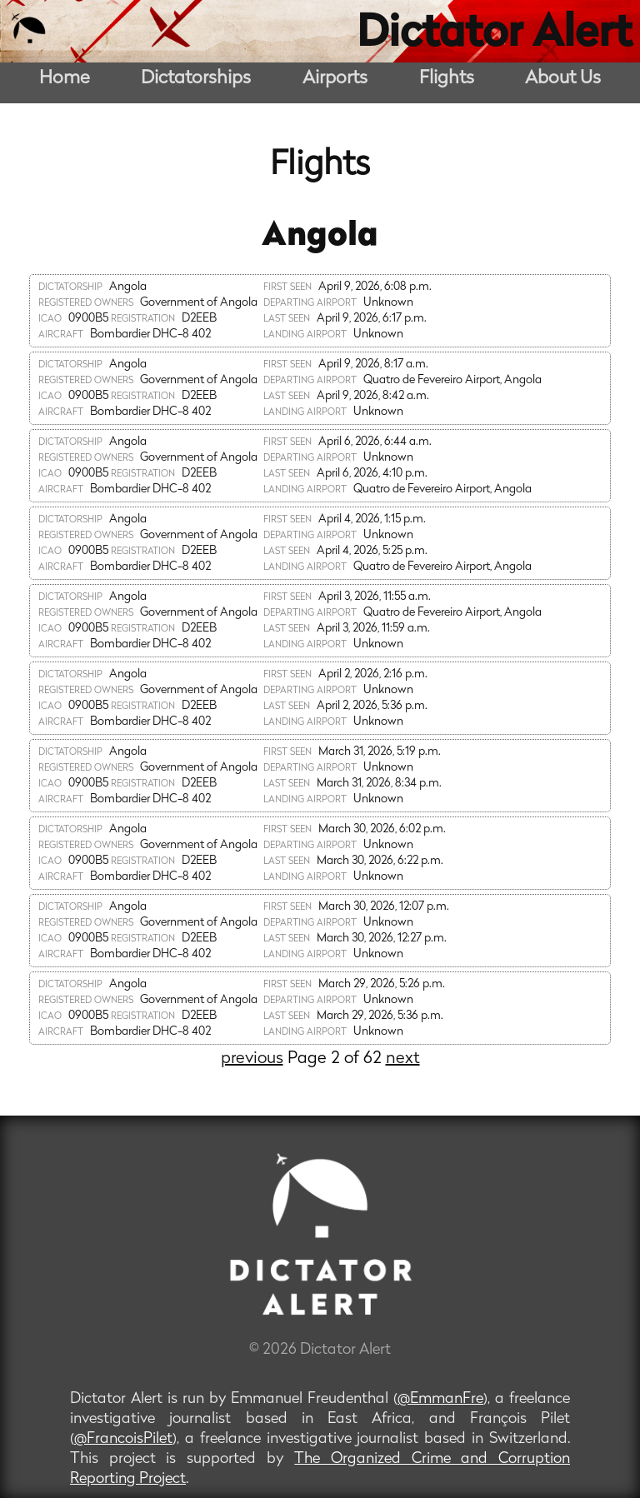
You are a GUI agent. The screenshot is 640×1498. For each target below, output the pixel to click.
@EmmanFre (440, 1399)
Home (64, 78)
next (403, 1059)
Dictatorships (196, 78)
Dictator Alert (494, 35)
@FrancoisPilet (123, 1439)
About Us (563, 78)
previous (252, 1059)
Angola (320, 236)
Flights (446, 78)
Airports (335, 78)
